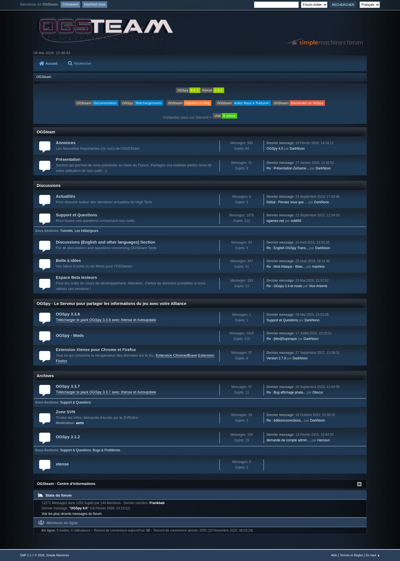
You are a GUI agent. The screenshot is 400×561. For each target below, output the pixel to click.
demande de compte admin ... (289, 440)
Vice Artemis (318, 286)
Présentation (68, 159)
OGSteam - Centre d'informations (66, 484)
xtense (62, 464)
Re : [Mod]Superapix (282, 339)
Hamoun (323, 440)
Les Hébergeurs (86, 231)
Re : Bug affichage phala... (286, 392)
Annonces (66, 143)
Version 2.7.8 (276, 358)
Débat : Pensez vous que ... (287, 202)
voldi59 (296, 221)
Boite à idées (68, 260)
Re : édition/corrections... (285, 420)
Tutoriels (66, 231)
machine (318, 267)
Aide (334, 555)
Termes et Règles (351, 555)
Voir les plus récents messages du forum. (72, 514)
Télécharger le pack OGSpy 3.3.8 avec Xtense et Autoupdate (106, 320)
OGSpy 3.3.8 (68, 314)
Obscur (317, 392)
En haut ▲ (373, 555)
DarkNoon (297, 149)
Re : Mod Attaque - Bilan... (286, 267)
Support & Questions (75, 402)
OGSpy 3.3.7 (68, 386)
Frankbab (156, 503)
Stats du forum (55, 495)
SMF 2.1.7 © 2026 (32, 555)
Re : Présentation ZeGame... (288, 168)
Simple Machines (57, 555)
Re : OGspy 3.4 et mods (284, 286)
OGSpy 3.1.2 (68, 437)
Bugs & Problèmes (106, 450)
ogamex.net (275, 221)
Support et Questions (76, 215)
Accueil (48, 64)
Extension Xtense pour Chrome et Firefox (96, 349)
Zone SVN (65, 412)
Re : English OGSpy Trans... (288, 248)
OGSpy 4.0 (275, 149)
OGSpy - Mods (70, 335)
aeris (80, 423)
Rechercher (79, 64)
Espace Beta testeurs (76, 277)
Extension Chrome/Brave (176, 355)
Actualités (65, 196)
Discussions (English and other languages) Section (105, 242)
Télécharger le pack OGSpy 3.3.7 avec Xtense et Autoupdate (106, 392)
